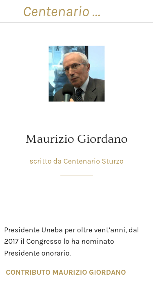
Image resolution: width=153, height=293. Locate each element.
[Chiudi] (11, 11)
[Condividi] (119, 200)
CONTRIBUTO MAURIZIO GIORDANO (66, 272)
